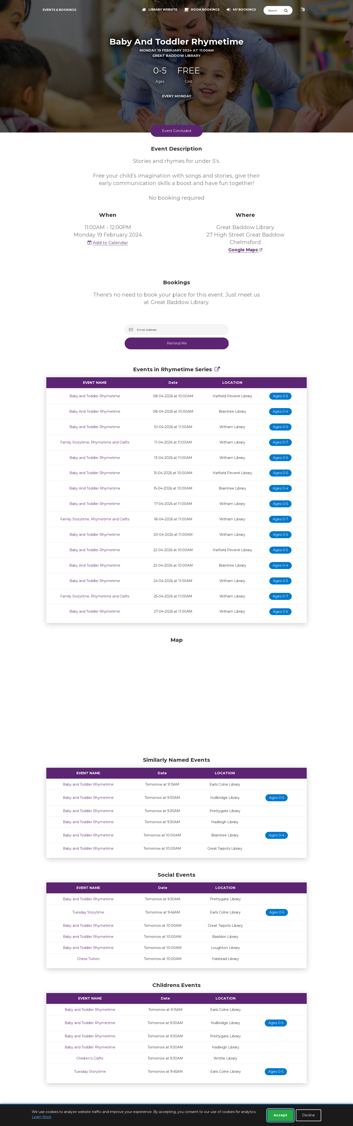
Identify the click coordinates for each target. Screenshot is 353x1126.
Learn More (41, 1117)
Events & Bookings (59, 10)
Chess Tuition (88, 959)
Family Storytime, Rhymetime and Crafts (94, 442)
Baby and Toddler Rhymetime (94, 396)
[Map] (176, 696)
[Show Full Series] (217, 369)
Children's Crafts (89, 1058)
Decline (308, 1115)
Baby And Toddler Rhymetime (94, 411)
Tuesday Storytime (88, 912)
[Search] (274, 10)
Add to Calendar (108, 242)
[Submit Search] (288, 10)
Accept (280, 1115)
